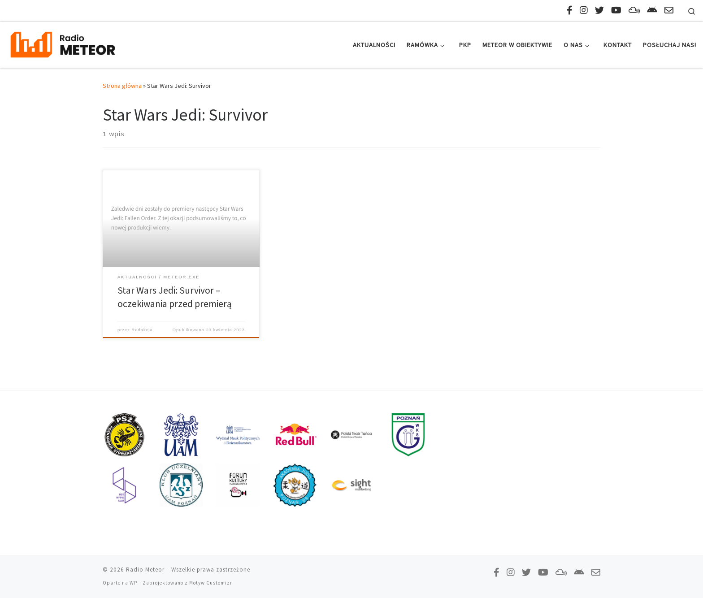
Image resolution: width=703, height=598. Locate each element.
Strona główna (122, 86)
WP (133, 583)
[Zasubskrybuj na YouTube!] (616, 10)
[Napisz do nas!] (668, 10)
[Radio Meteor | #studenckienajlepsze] (63, 43)
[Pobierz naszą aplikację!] (652, 10)
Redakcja (142, 330)
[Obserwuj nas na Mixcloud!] (634, 10)
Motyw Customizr (210, 583)
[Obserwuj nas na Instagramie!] (584, 10)
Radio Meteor (145, 569)
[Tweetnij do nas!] (599, 10)
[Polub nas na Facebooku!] (570, 10)
